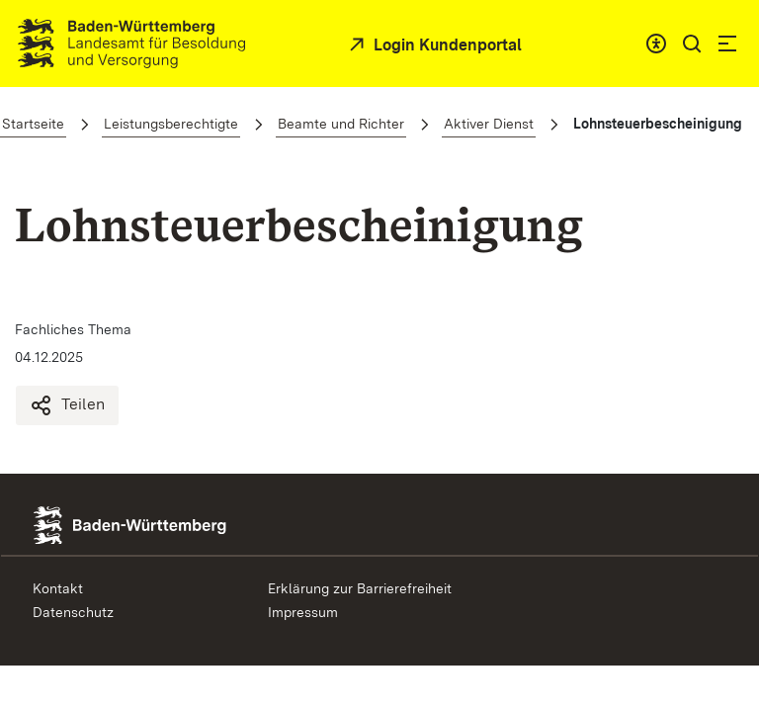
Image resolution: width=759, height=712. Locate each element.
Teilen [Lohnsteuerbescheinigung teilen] (67, 405)
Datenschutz (73, 612)
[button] (692, 43)
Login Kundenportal (446, 45)
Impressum (303, 612)
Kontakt (58, 588)
